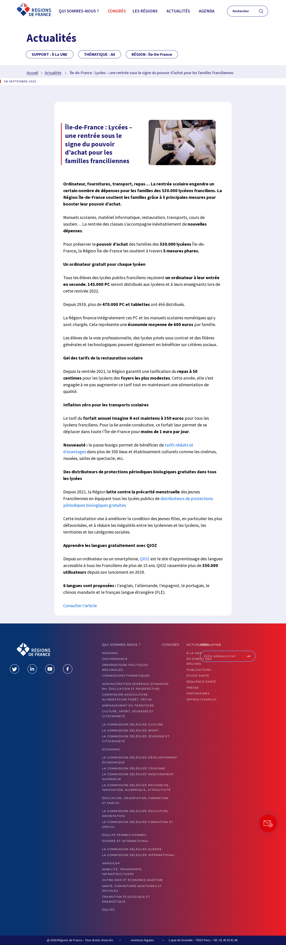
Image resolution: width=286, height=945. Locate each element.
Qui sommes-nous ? (79, 11)
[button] (79, 11)
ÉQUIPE (108, 909)
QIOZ (144, 558)
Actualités (178, 11)
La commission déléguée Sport (130, 730)
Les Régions (145, 11)
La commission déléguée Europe (132, 849)
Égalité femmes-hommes (124, 835)
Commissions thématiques (126, 675)
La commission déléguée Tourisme (133, 768)
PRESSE (193, 687)
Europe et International (125, 841)
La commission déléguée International (138, 855)
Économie (111, 749)
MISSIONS (110, 653)
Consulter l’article (80, 605)
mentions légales (142, 940)
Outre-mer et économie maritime (132, 880)
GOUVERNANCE (115, 658)
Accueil (32, 72)
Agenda (206, 11)
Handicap (111, 863)
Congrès (117, 11)
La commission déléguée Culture (132, 724)
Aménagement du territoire (128, 705)
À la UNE (194, 653)
